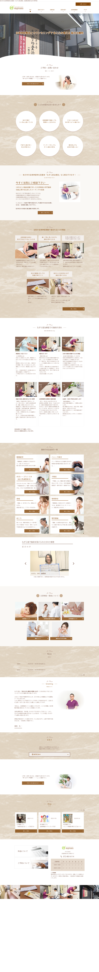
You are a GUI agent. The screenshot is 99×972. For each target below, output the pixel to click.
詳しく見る (74, 308)
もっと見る (81, 810)
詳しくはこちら (45, 212)
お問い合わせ (83, 4)
